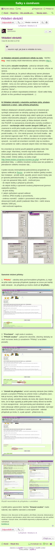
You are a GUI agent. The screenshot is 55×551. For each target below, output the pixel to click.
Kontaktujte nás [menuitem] (36, 544)
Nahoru (53, 526)
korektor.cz (5, 524)
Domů (6, 544)
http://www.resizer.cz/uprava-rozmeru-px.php (19, 159)
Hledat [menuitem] (52, 13)
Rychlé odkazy (9, 9)
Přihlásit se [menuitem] (50, 9)
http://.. (49, 61)
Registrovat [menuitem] (38, 9)
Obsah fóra (14, 544)
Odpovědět (7, 22)
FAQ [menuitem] (19, 9)
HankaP (10, 29)
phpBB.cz (33, 549)
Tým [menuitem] (46, 544)
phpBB (20, 548)
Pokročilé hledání (47, 22)
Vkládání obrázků (12, 18)
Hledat (42, 22)
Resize (19, 172)
